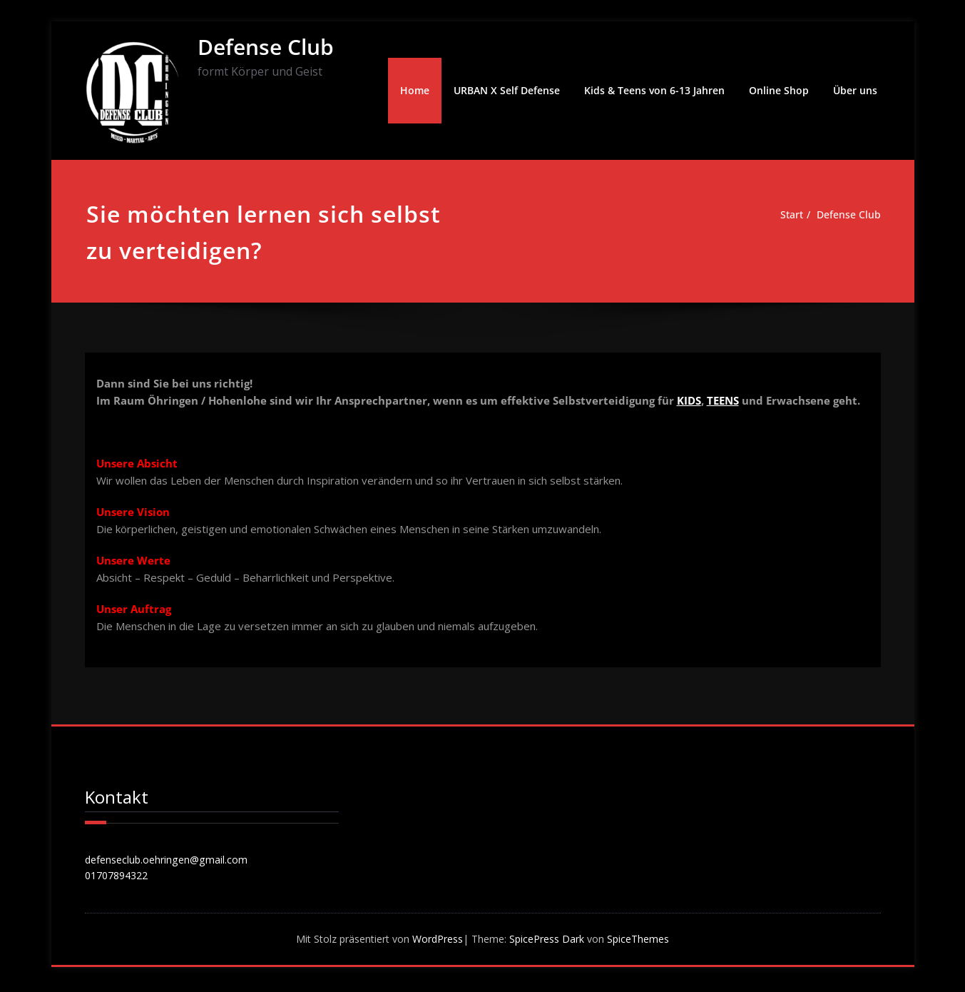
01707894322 (120, 878)
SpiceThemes (648, 942)
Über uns (855, 90)
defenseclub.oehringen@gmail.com (170, 861)
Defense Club (266, 46)
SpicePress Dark (553, 942)
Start (787, 215)
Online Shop (779, 90)
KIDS (689, 400)
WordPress (435, 942)
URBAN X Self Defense (507, 90)
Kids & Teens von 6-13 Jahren (654, 90)
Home (414, 90)
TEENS (723, 400)
